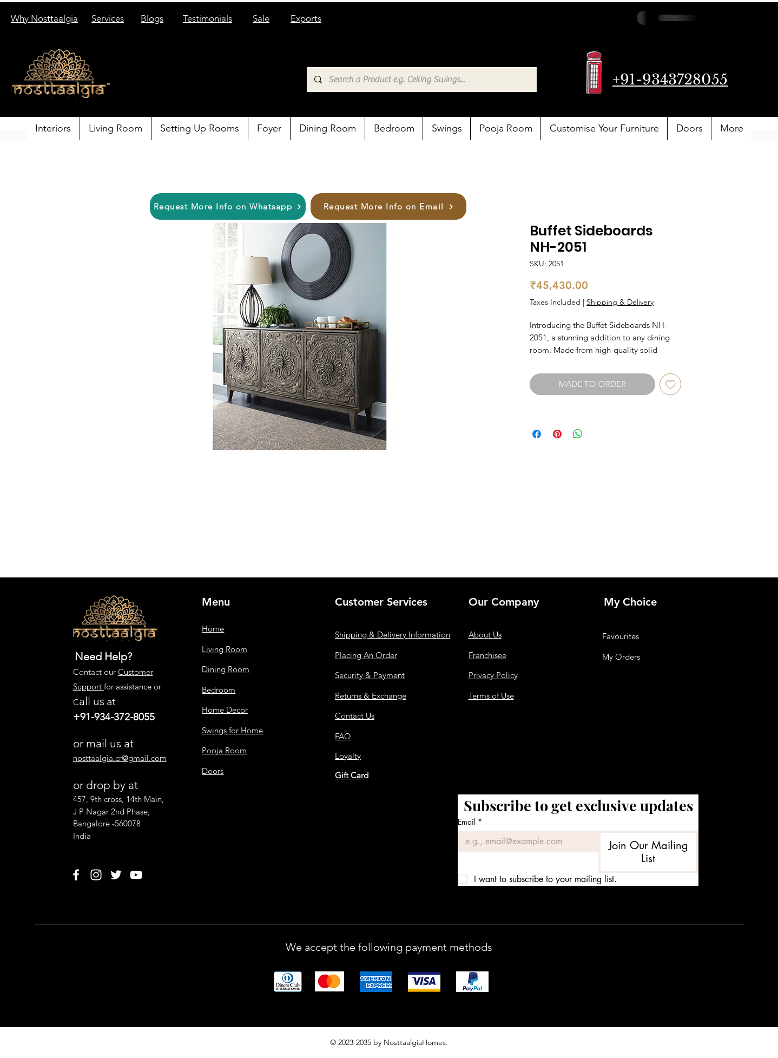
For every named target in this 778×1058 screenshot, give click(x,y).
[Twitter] (116, 875)
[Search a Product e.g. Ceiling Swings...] (421, 79)
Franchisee (487, 655)
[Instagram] (96, 875)
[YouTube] (136, 875)
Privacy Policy (493, 675)
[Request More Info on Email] (388, 206)
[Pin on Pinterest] (557, 434)
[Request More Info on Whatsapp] (228, 206)
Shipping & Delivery (620, 302)
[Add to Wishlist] (671, 384)
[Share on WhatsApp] (577, 434)
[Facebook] (76, 875)
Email (470, 821)
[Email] (525, 841)
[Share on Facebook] (536, 434)
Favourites (620, 636)
